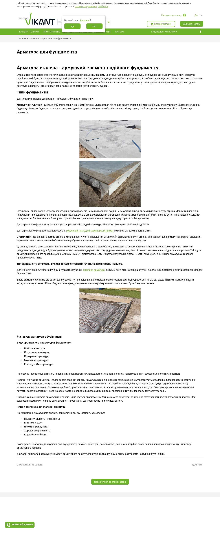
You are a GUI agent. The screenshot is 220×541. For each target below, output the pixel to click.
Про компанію (52, 31)
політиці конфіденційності (86, 7)
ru (196, 15)
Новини (105, 31)
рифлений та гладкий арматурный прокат (89, 230)
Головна (23, 38)
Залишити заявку (191, 24)
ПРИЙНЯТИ (103, 7)
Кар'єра (119, 31)
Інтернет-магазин (162, 24)
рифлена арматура (94, 270)
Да (72, 26)
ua (201, 15)
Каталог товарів (29, 31)
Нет (94, 26)
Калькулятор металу (171, 15)
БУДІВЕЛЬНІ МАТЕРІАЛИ (168, 31)
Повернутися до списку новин (110, 481)
